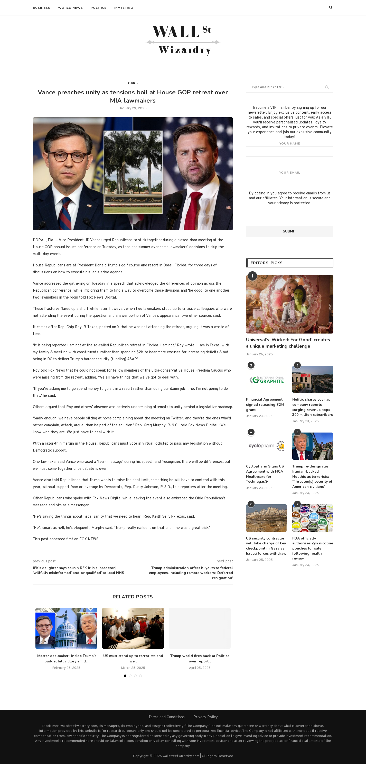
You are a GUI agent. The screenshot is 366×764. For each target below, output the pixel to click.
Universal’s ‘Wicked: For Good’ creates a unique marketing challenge (288, 343)
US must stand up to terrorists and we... (133, 658)
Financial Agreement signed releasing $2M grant (265, 404)
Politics (99, 8)
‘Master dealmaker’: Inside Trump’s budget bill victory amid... (66, 658)
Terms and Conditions (166, 717)
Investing (123, 8)
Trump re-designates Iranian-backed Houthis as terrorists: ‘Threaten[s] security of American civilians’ (312, 476)
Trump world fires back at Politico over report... (200, 658)
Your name (289, 149)
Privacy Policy (205, 717)
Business (41, 8)
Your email (289, 178)
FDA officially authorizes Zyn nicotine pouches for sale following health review (312, 548)
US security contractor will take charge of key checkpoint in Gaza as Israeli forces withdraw (266, 546)
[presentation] (285, 216)
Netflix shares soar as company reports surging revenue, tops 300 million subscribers (312, 407)
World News (70, 8)
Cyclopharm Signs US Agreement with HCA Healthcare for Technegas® (265, 474)
